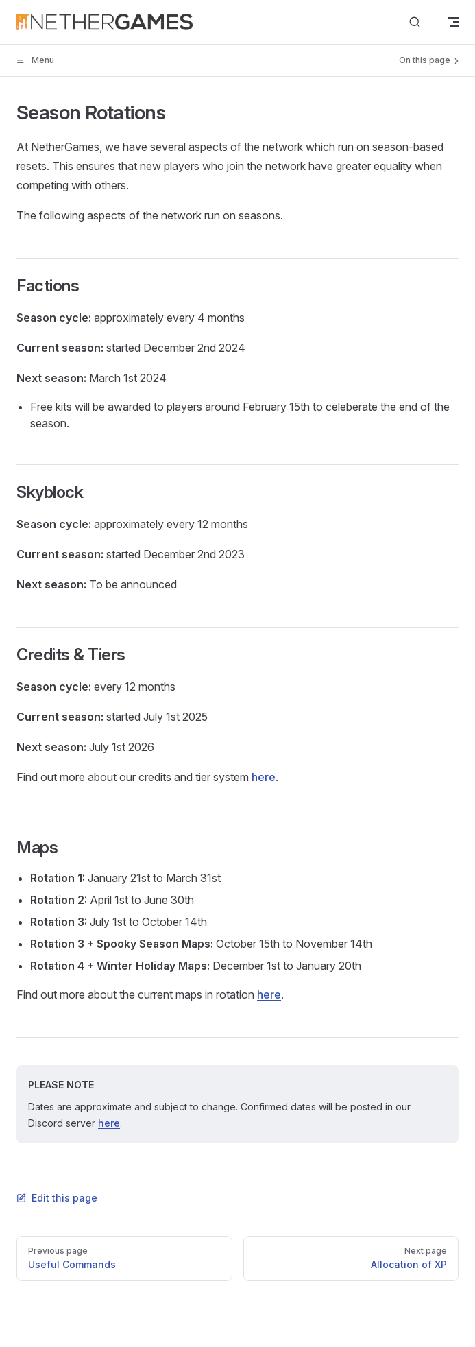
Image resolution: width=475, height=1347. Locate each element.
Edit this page (56, 1198)
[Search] (414, 22)
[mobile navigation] (453, 22)
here (264, 777)
